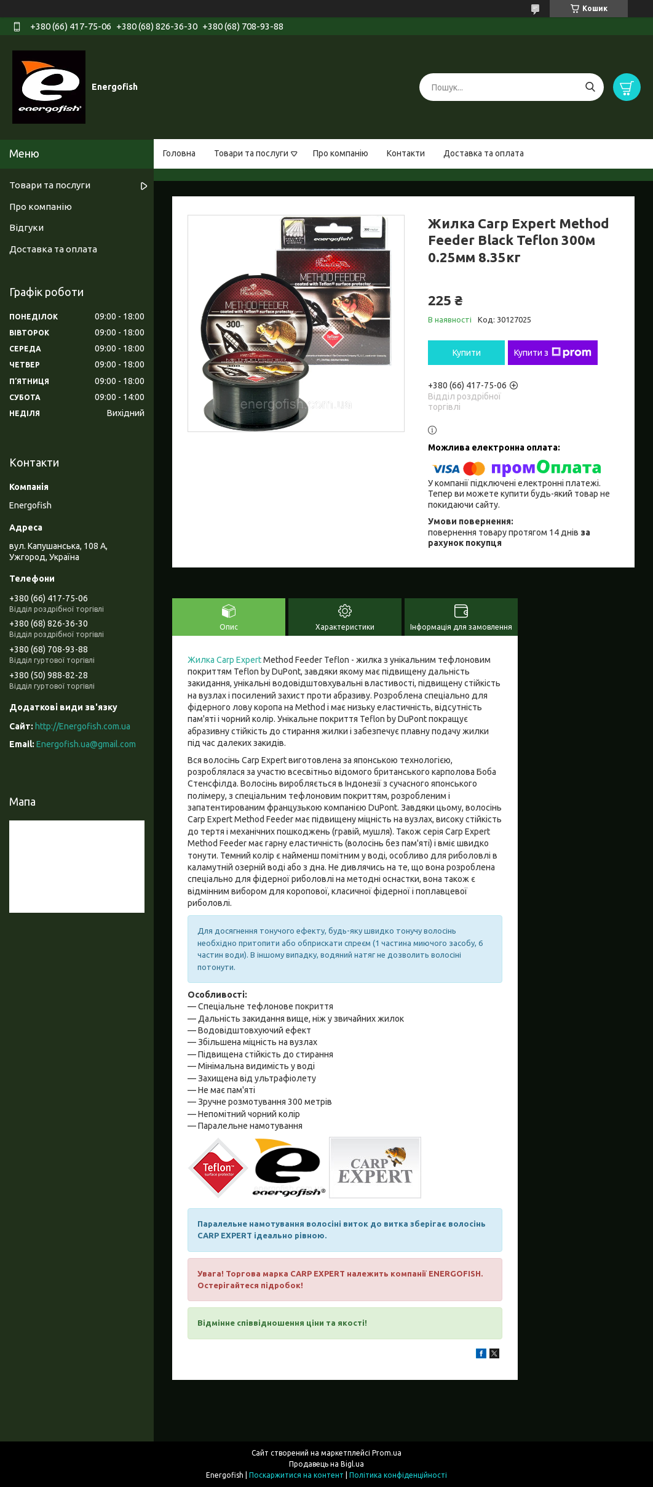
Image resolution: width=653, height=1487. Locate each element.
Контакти (406, 153)
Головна (179, 153)
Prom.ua (387, 1453)
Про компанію (340, 153)
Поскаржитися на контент (296, 1475)
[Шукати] (590, 87)
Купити (467, 353)
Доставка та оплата (483, 153)
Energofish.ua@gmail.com (86, 744)
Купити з (553, 352)
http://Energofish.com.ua (82, 726)
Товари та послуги (251, 153)
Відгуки (26, 227)
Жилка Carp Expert (224, 660)
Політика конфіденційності (398, 1475)
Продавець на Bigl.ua (326, 1464)
